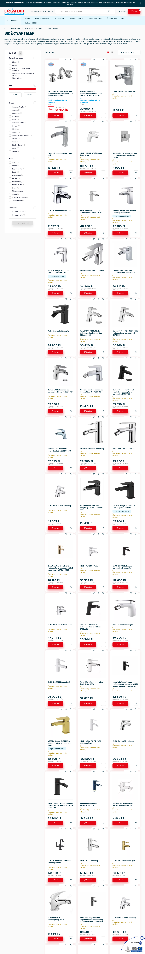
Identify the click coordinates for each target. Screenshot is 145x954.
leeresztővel (18, 215)
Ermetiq (16, 116)
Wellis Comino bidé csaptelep (92, 449)
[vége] (30, 95)
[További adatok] (71, 115)
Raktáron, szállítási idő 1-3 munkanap (21, 69)
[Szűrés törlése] (20, 53)
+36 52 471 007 (47, 11)
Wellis (15, 148)
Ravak (16, 139)
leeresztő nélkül (19, 212)
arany (15, 162)
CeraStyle (17, 113)
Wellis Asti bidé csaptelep (123, 449)
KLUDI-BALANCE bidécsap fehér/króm (91, 154)
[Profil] (122, 11)
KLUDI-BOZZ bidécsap (89, 861)
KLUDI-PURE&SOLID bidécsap (60, 625)
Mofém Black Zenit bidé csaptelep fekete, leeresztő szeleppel (91, 508)
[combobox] (85, 11)
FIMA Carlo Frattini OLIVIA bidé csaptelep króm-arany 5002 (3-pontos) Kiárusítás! (60, 93)
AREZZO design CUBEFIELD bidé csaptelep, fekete (123, 507)
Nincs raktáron (17, 78)
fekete (16, 178)
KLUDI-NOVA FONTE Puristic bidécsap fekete (59, 862)
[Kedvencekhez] (66, 59)
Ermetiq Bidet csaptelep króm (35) (60, 154)
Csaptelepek (15, 28)
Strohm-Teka (18, 145)
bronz (15, 166)
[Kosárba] (55, 115)
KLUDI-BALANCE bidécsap (123, 741)
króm (15, 188)
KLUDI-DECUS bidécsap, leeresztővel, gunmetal (122, 567)
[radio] (112, 52)
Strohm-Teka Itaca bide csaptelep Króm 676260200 (59, 450)
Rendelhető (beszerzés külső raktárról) (23, 74)
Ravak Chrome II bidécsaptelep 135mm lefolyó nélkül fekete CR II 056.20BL (60, 805)
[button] (13, 20)
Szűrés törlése (21, 223)
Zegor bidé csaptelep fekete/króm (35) (88, 804)
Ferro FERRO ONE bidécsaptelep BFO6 (56, 919)
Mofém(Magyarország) (22, 135)
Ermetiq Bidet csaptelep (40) (124, 91)
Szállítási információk (76, 18)
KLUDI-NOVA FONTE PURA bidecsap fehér (90, 742)
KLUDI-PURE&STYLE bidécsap (92, 566)
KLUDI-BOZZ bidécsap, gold (123, 861)
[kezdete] (15, 95)
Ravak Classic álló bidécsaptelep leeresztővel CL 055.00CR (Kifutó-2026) (92, 93)
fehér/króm (17, 175)
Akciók (14, 65)
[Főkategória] (5, 28)
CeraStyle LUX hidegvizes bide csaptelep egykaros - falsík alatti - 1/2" (124, 155)
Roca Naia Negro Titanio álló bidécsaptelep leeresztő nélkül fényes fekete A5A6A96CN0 (125, 684)
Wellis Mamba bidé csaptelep (59, 331)
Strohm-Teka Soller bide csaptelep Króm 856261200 (123, 272)
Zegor (15, 151)
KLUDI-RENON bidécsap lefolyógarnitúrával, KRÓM (91, 212)
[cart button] (134, 11)
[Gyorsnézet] (70, 59)
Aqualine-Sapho (19, 107)
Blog (122, 18)
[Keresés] (109, 11)
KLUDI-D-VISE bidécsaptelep (59, 210)
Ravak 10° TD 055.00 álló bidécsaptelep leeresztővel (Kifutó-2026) (91, 333)
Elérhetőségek (59, 18)
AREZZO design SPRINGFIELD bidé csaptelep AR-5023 (124, 212)
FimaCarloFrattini (19, 123)
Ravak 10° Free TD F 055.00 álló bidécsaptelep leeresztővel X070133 (125, 333)
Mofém (16, 132)
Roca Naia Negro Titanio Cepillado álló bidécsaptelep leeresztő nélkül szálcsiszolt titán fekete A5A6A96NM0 (91, 921)
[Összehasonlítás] (61, 59)
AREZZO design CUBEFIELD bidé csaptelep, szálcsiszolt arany (59, 743)
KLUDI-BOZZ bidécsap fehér (59, 682)
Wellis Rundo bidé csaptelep (123, 625)
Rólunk (27, 18)
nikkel (15, 194)
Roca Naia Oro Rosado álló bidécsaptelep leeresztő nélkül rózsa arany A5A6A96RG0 (60, 568)
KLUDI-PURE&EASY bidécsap (59, 506)
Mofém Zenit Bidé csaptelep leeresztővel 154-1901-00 (91, 391)
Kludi (15, 129)
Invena (16, 126)
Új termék (15, 62)
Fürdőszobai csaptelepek (33, 28)
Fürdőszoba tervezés (42, 18)
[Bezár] (139, 3)
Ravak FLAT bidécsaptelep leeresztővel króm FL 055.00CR (60, 391)
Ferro (15, 120)
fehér (15, 172)
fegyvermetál (18, 169)
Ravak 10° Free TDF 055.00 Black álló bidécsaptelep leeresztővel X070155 (123, 392)
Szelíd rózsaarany (20, 197)
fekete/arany (18, 182)
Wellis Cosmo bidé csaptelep (92, 271)
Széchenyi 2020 (31, 23)
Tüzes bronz (18, 201)
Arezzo (16, 110)
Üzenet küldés (112, 18)
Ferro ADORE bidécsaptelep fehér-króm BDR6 (91, 683)
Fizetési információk (95, 18)
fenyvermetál (18, 185)
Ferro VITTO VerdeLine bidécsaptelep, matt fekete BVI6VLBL (91, 627)
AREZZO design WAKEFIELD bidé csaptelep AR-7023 (59, 272)
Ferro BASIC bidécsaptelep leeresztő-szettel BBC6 (123, 804)
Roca (15, 142)
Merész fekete (18, 191)
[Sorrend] (129, 52)
